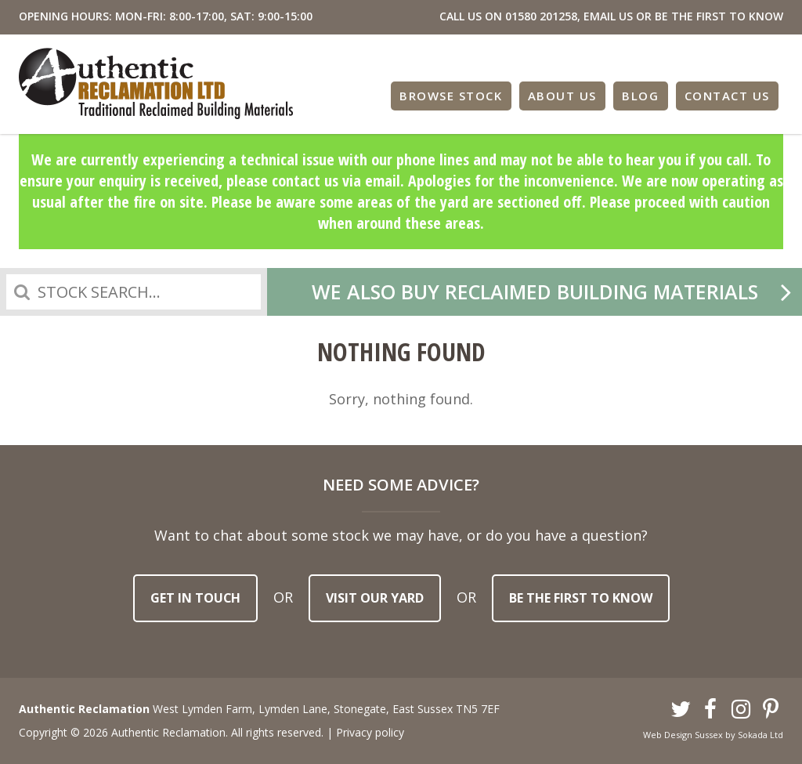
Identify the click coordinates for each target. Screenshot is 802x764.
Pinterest (771, 709)
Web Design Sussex (683, 734)
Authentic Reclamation (156, 83)
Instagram (740, 709)
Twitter (680, 709)
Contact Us (727, 95)
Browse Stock (450, 95)
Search (22, 292)
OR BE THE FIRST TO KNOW (709, 16)
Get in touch (195, 597)
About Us (562, 95)
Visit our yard (375, 597)
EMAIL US (608, 16)
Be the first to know (580, 597)
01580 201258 (541, 16)
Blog (640, 95)
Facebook (711, 709)
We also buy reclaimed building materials (535, 291)
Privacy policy (370, 732)
